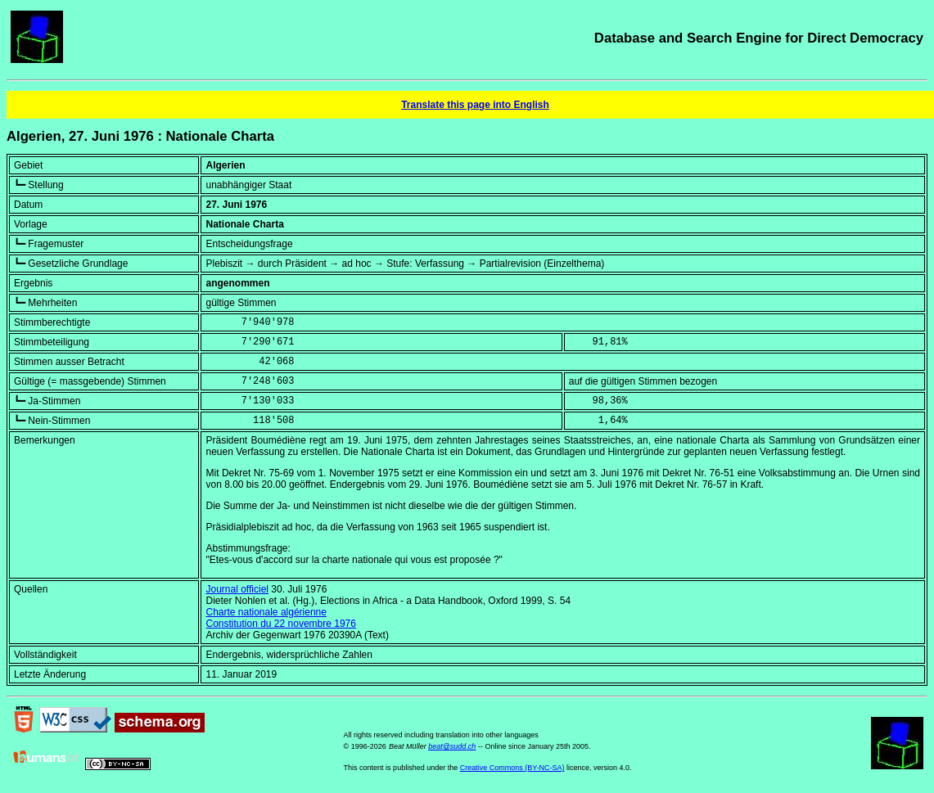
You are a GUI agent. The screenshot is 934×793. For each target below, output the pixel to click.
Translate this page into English (475, 104)
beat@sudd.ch (452, 746)
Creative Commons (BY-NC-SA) (512, 768)
